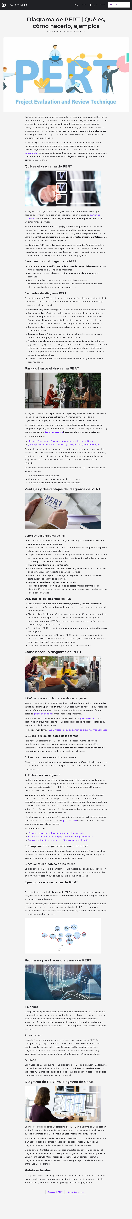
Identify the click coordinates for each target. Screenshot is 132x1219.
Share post (80, 31)
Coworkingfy (31, 153)
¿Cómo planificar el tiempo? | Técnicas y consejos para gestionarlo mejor (63, 444)
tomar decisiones (54, 432)
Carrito (83, 5)
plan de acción (87, 718)
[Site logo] (15, 5)
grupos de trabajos (43, 714)
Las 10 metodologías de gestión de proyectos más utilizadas (78, 730)
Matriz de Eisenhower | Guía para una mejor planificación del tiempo (61, 441)
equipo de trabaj (69, 820)
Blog (76, 5)
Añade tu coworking (119, 5)
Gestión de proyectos (75, 1192)
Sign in (94, 5)
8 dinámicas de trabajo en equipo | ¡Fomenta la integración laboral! (60, 836)
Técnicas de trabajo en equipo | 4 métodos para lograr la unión (58, 840)
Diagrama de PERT (55, 1192)
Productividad (53, 31)
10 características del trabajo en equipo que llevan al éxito (56, 833)
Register (103, 5)
